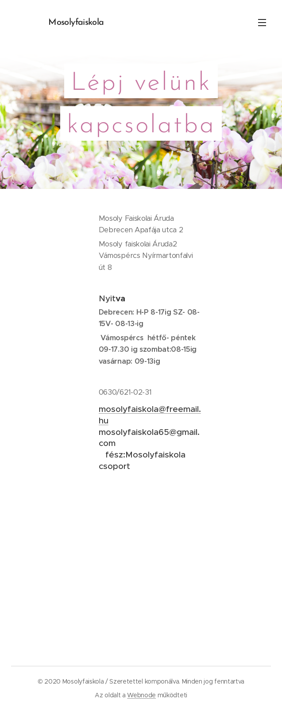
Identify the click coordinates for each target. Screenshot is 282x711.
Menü (262, 22)
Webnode (141, 695)
